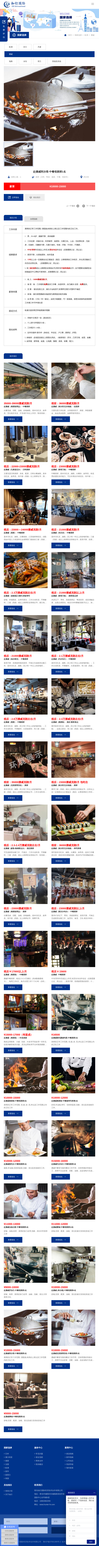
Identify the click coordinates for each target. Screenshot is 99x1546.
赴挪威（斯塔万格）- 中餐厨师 (63, 470)
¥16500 (55, 1034)
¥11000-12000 (59, 1224)
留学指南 (69, 1457)
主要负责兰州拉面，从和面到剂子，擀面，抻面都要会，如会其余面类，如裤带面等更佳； (71, 411)
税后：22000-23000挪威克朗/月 (22, 466)
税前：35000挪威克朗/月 (18, 782)
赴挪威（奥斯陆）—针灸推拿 (15, 1038)
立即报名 (15, 197)
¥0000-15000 (11, 1413)
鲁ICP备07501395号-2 (52, 1542)
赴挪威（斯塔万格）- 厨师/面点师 (64, 596)
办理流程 (33, 219)
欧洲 (86, 35)
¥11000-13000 (12, 1224)
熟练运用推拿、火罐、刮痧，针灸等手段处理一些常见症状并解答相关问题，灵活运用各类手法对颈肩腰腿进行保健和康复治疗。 (25, 1043)
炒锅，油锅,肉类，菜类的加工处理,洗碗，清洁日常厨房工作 (25, 1232)
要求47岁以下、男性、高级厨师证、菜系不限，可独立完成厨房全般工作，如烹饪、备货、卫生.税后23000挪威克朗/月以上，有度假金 (72, 917)
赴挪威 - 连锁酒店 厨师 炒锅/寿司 (17, 596)
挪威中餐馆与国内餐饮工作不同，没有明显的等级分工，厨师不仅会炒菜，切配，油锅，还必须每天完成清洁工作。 (72, 1358)
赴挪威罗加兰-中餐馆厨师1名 (15, 1290)
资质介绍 (8, 1491)
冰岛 (25, 61)
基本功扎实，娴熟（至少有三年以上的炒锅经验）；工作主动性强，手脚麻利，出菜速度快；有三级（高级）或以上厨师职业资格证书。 (25, 727)
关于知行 (8, 1494)
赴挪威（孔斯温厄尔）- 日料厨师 (17, 470)
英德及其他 (56, 61)
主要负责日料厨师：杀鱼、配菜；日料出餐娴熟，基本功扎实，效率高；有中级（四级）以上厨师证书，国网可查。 (25, 475)
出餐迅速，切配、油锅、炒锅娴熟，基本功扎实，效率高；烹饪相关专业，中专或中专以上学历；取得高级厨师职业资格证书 (25, 412)
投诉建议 (39, 1464)
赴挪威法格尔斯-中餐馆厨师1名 (16, 1227)
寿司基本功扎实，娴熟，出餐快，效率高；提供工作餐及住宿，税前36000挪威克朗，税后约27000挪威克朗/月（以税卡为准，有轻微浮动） (72, 853)
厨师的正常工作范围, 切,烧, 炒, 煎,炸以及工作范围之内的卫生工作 (72, 1043)
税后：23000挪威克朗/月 (65, 466)
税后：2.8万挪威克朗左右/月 (20, 719)
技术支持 (65, 1542)
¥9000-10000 (11, 1287)
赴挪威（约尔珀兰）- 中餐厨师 (63, 659)
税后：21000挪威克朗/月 (65, 529)
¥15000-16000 (59, 1161)
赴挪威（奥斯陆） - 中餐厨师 (15, 975)
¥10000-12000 (59, 1097)
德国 (7, 1461)
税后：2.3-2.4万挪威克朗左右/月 (22, 845)
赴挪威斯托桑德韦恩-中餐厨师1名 (64, 1038)
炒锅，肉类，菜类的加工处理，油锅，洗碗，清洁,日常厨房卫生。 (25, 1295)
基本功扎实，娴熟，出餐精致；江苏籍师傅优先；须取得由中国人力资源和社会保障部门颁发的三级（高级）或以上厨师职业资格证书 (25, 538)
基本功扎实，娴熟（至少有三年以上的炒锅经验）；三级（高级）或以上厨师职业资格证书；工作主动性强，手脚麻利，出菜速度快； (25, 790)
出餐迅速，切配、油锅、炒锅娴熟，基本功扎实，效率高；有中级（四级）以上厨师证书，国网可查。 (25, 916)
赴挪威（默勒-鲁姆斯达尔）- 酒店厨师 (19, 848)
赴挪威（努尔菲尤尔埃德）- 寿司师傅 (66, 848)
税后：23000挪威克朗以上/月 (68, 908)
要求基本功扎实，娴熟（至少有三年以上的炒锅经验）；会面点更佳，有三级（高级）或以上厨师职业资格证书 (72, 727)
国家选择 (78, 35)
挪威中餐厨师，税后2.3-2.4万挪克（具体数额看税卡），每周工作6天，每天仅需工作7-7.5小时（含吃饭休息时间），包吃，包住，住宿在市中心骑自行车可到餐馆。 (25, 980)
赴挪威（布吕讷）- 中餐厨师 (62, 533)
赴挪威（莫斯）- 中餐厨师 (14, 533)
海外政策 (69, 1468)
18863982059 (45, 1501)
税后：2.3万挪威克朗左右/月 (20, 592)
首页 (70, 35)
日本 (7, 1454)
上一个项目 (70, 206)
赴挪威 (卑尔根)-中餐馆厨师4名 (63, 1290)
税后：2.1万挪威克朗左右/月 (67, 655)
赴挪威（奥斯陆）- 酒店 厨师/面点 (64, 722)
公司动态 (69, 1461)
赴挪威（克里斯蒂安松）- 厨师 (16, 785)
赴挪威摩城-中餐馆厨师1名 (14, 1417)
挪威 (92, 35)
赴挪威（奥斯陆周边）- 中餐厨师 (17, 407)
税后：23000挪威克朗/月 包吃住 (69, 782)
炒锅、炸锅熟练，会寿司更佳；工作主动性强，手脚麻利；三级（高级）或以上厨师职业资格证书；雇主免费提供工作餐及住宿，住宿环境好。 (25, 601)
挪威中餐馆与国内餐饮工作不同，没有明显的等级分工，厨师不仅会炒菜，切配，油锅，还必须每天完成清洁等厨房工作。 (72, 1169)
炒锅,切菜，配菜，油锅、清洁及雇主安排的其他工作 (72, 1231)
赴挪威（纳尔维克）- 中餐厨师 (16, 659)
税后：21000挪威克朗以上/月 (68, 592)
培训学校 (69, 1464)
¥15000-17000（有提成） (18, 1034)
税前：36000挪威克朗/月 (65, 403)
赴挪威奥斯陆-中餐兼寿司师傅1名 (64, 1101)
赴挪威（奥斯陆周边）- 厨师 (15, 912)
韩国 (7, 1478)
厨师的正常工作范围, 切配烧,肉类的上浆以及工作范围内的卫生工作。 (25, 1358)
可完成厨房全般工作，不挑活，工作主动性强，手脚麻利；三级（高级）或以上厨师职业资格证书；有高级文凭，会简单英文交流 (25, 853)
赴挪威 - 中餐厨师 (58, 975)
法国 (7, 1464)
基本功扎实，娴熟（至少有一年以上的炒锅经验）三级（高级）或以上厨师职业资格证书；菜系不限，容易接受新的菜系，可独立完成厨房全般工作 (72, 538)
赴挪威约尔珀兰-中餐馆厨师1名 (63, 1164)
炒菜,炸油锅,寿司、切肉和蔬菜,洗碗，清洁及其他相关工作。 (72, 1106)
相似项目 (36, 197)
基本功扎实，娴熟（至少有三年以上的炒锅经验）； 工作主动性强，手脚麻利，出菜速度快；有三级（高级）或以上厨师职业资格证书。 (73, 664)
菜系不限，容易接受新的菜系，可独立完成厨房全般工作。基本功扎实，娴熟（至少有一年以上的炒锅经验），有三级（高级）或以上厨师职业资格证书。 (25, 664)
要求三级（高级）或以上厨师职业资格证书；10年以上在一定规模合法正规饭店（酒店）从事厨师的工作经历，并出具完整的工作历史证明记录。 (72, 790)
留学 (7, 1471)
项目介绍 (13, 218)
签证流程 (39, 1457)
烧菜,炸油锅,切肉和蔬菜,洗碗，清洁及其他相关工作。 (25, 1168)
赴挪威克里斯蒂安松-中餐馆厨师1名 (65, 1353)
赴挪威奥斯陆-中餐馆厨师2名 (15, 1101)
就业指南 (69, 1454)
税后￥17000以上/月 (15, 971)
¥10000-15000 (12, 1097)
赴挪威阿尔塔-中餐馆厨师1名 (15, 1353)
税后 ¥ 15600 (58, 971)
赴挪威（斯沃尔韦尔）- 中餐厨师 (64, 912)
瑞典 (11, 61)
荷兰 (40, 61)
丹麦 (40, 47)
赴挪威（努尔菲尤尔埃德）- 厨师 (64, 785)
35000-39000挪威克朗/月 (18, 403)
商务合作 (39, 1461)
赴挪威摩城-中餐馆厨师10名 (62, 1227)
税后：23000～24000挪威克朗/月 (23, 529)
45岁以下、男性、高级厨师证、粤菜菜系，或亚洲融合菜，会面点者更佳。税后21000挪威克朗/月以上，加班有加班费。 (72, 601)
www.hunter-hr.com (47, 1504)
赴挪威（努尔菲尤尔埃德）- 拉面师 (65, 407)
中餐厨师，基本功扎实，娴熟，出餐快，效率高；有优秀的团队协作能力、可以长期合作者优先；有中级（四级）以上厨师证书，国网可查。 (72, 475)
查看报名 (11, 419)
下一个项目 (90, 206)
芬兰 (25, 47)
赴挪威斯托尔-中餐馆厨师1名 (15, 1164)
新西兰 (8, 1475)
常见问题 (39, 1454)
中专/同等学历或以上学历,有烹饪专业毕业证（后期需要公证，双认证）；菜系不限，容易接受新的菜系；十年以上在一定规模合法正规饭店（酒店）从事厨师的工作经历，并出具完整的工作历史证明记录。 (73, 980)
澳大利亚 (8, 1457)
